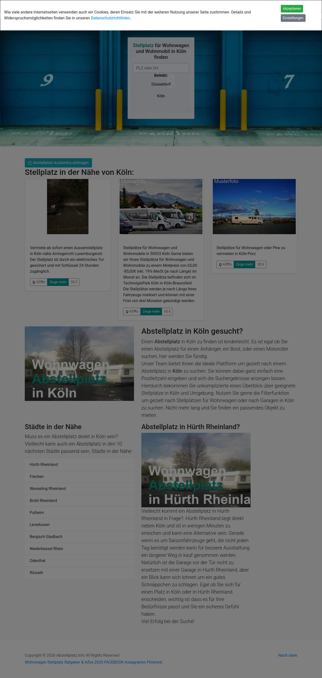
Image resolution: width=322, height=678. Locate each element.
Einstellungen (293, 18)
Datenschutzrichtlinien (110, 18)
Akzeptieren (292, 9)
